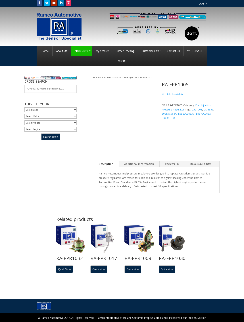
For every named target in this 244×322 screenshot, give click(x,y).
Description (106, 164)
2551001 (197, 109)
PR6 (173, 118)
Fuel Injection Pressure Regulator (120, 77)
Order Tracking (125, 51)
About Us (61, 51)
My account (102, 51)
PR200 (165, 118)
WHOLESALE (194, 51)
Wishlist (122, 60)
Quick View (64, 269)
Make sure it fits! (200, 164)
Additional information (139, 164)
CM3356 (208, 109)
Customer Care (150, 51)
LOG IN (203, 3)
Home (45, 51)
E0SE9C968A (169, 113)
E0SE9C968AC (186, 113)
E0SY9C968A (203, 113)
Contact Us (173, 51)
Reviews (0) (172, 164)
